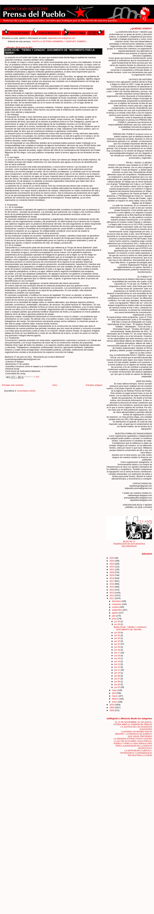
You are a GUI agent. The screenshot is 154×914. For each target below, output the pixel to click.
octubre (115, 607)
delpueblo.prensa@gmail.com (61, 38)
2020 (112, 572)
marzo (115, 696)
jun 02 (117, 687)
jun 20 (117, 647)
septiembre (117, 610)
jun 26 (117, 635)
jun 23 (117, 644)
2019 (112, 575)
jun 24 (117, 641)
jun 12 (117, 667)
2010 (112, 704)
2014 (112, 590)
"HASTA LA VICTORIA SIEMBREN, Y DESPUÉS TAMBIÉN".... (65, 41)
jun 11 (117, 670)
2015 (112, 587)
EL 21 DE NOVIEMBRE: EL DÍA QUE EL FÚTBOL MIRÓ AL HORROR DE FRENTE (132, 723)
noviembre (117, 604)
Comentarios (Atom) (26, 391)
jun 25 (117, 638)
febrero (115, 699)
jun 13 (117, 664)
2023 (112, 564)
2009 (112, 707)
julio (114, 616)
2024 (112, 561)
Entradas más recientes (13, 385)
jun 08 (117, 676)
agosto (115, 613)
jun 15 (117, 658)
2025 (112, 558)
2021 (112, 569)
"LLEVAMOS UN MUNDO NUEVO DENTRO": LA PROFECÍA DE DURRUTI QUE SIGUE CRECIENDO (133, 734)
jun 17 (117, 652)
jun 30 (117, 621)
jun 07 (117, 678)
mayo (115, 690)
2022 (112, 566)
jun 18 (117, 650)
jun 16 (117, 655)
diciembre (116, 601)
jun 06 (117, 681)
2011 (112, 598)
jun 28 (117, 632)
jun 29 (117, 624)
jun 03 (117, 684)
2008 (112, 710)
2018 (112, 578)
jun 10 (117, 673)
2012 (112, 595)
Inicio (54, 385)
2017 (112, 581)
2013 (112, 592)
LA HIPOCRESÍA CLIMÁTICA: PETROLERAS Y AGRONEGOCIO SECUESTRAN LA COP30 (136, 753)
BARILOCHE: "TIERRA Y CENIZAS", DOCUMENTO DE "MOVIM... (130, 628)
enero (115, 702)
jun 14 (117, 661)
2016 (112, 584)
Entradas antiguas (94, 385)
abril (114, 693)
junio (114, 618)
